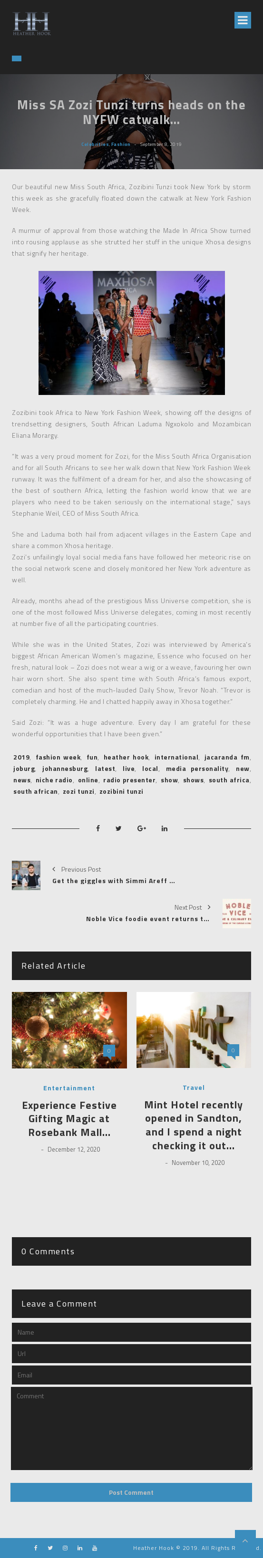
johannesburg (65, 768)
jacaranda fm (227, 757)
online (88, 780)
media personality (197, 768)
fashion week (58, 757)
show (169, 780)
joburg (24, 768)
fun (92, 757)
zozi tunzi (79, 791)
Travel (194, 1087)
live (129, 768)
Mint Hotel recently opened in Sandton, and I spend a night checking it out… (193, 1125)
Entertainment (69, 1088)
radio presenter (129, 780)
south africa (229, 780)
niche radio (54, 780)
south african (35, 791)
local (150, 768)
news (21, 780)
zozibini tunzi (121, 791)
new (243, 768)
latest (105, 768)
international (177, 757)
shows (193, 780)
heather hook (126, 757)
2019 (21, 757)
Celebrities (95, 143)
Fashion (121, 143)
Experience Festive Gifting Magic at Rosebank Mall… (69, 1118)
